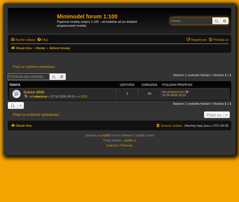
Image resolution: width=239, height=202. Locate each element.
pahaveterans (175, 91)
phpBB (105, 135)
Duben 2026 (34, 92)
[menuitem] (42, 39)
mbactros (41, 96)
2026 (84, 96)
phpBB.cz (130, 140)
